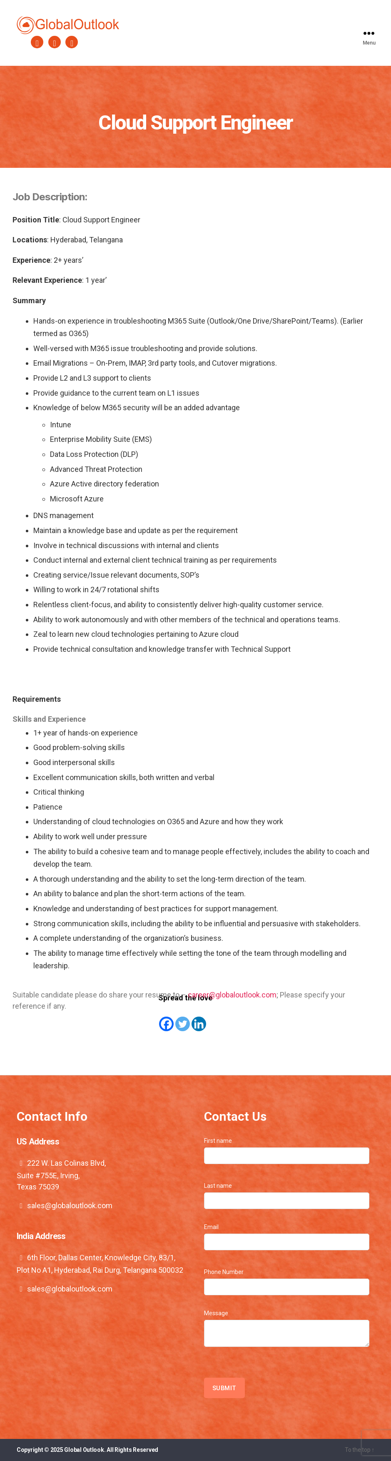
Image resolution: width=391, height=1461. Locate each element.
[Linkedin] (199, 1018)
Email (287, 1237)
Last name (287, 1195)
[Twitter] (182, 1018)
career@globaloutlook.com (232, 994)
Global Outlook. (84, 1449)
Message (287, 1328)
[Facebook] (166, 1018)
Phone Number (287, 1282)
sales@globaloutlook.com (69, 1205)
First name (287, 1150)
